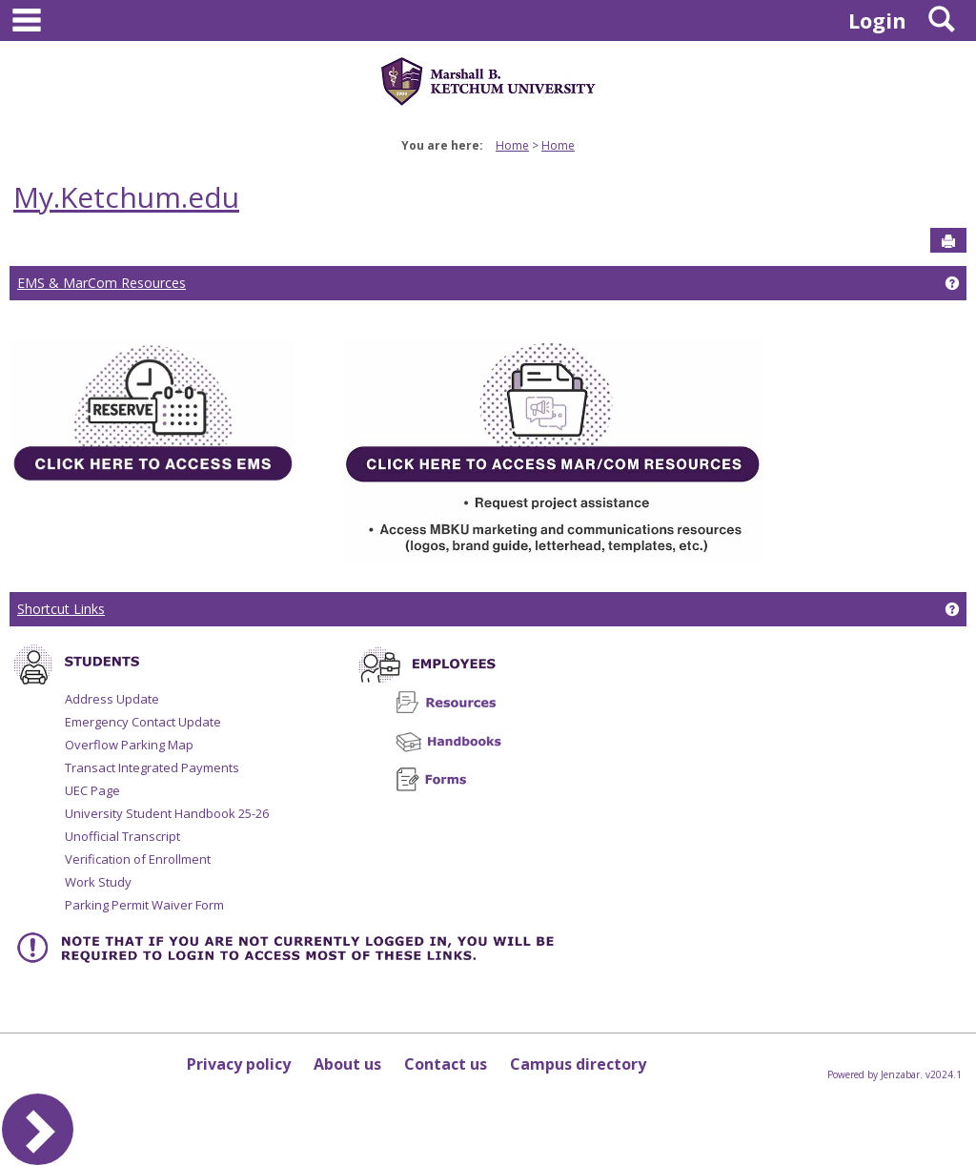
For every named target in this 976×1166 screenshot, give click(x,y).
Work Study (98, 881)
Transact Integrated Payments (152, 767)
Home (512, 145)
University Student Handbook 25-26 (167, 813)
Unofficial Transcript (122, 836)
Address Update (112, 698)
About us (347, 1063)
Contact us (445, 1063)
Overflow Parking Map (129, 744)
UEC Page (92, 790)
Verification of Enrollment (138, 859)
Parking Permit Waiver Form (144, 904)
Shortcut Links (61, 609)
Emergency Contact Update (143, 721)
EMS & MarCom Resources (101, 283)
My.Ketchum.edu (126, 196)
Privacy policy (239, 1063)
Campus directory (578, 1063)
